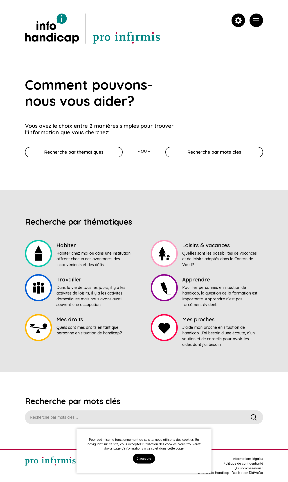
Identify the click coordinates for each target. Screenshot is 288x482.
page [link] (180, 448)
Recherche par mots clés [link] (214, 152)
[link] (256, 20)
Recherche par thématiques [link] (74, 152)
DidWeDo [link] (256, 473)
